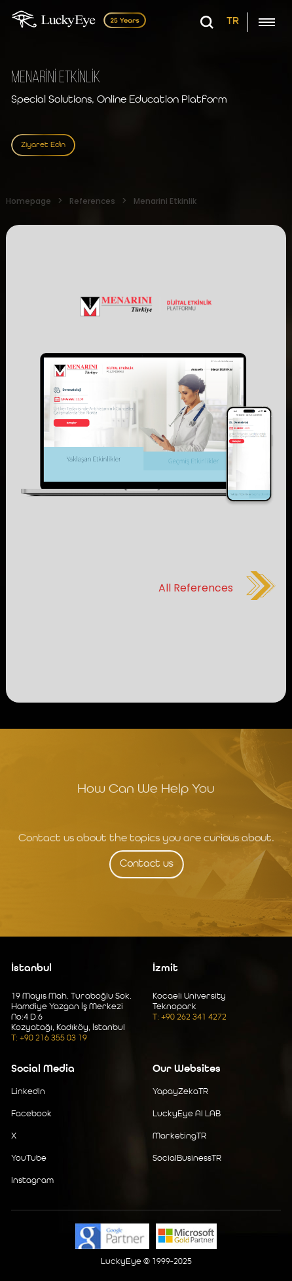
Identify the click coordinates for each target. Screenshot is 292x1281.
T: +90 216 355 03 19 (49, 1038)
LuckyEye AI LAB (187, 1114)
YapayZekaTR (180, 1092)
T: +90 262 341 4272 (190, 1017)
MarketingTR (179, 1136)
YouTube (28, 1158)
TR (233, 21)
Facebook (31, 1114)
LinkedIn (28, 1092)
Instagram (32, 1180)
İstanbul (31, 968)
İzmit (165, 968)
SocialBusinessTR (187, 1158)
